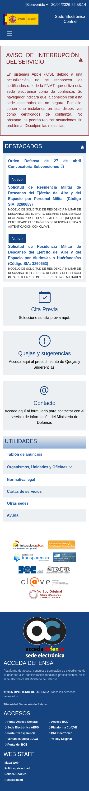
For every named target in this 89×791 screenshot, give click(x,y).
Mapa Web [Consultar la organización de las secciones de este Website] (12, 762)
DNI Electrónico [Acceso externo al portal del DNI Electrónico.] (60, 733)
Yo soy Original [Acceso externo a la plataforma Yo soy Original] (60, 739)
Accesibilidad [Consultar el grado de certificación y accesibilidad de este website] (14, 779)
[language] (37, 4)
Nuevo (17, 179)
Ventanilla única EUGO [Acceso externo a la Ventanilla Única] (21, 739)
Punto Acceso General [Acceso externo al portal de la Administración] (21, 721)
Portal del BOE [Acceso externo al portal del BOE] (16, 744)
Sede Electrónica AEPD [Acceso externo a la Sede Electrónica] (22, 727)
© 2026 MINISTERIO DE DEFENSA (26, 692)
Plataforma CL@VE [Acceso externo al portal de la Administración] (62, 727)
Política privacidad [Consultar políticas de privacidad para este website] (17, 768)
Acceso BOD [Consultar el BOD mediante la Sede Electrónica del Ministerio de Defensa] (58, 721)
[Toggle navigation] (9, 33)
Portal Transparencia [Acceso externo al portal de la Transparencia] (20, 733)
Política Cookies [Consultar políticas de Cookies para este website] (16, 774)
